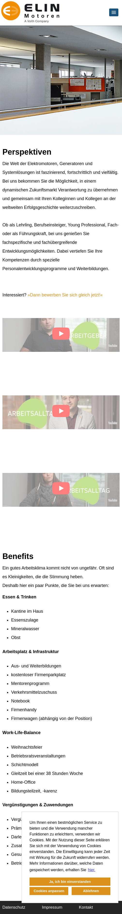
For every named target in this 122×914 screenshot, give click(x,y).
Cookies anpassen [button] (49, 891)
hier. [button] (91, 870)
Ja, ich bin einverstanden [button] (70, 882)
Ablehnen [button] (91, 891)
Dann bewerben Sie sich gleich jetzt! (65, 295)
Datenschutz (13, 907)
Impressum (52, 907)
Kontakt (86, 907)
